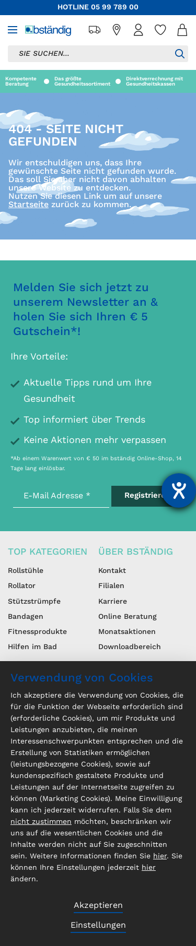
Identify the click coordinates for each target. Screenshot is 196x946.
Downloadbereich (129, 647)
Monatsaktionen (127, 632)
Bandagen (25, 616)
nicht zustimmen (41, 821)
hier (160, 856)
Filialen (111, 586)
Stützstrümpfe (34, 601)
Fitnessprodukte (37, 632)
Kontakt (112, 570)
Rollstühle (25, 570)
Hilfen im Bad (32, 647)
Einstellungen (98, 925)
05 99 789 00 (115, 7)
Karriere (112, 601)
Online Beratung (127, 616)
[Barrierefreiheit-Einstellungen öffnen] (179, 490)
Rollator (22, 586)
